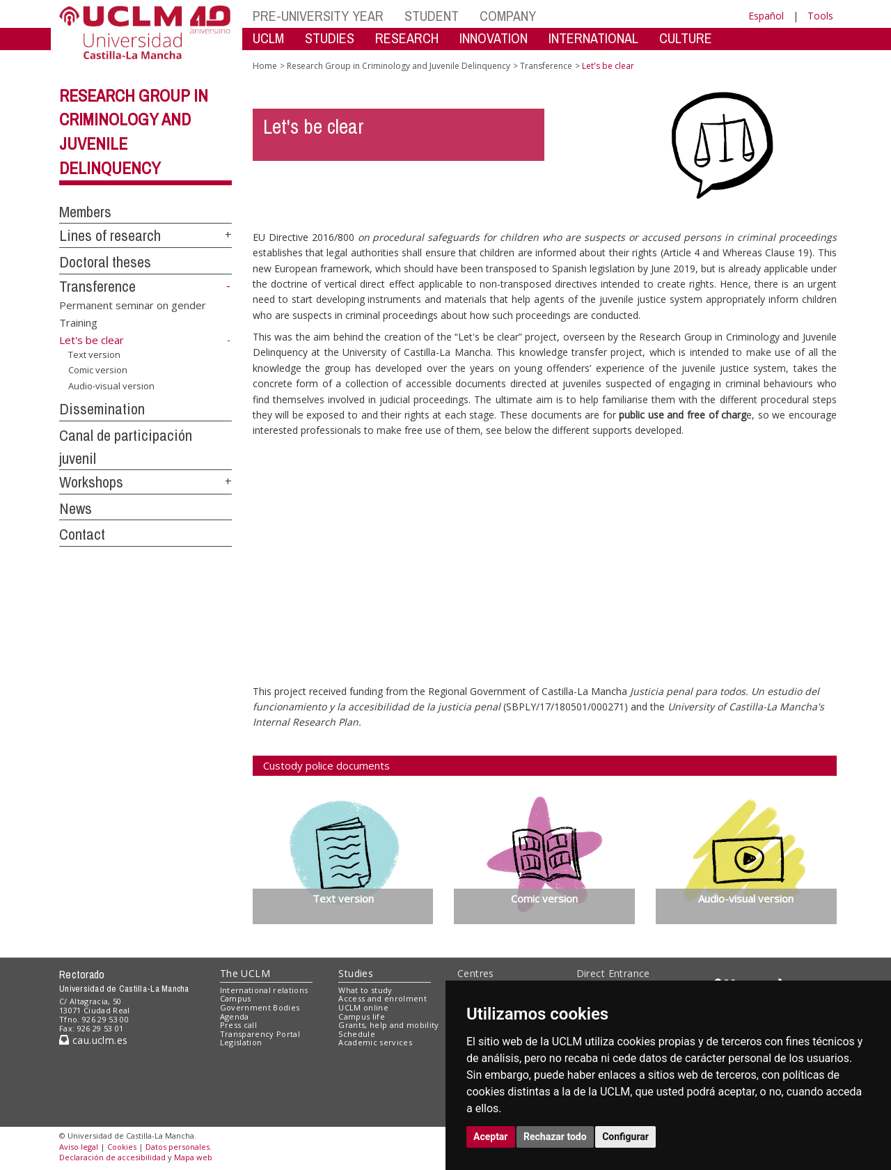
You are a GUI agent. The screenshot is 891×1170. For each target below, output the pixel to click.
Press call (238, 1025)
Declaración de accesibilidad (112, 1157)
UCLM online (363, 1007)
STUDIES (329, 38)
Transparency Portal (260, 1034)
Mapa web (193, 1157)
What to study (365, 990)
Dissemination (102, 408)
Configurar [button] (625, 1136)
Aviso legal (78, 1146)
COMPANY (508, 15)
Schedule (356, 1034)
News (75, 508)
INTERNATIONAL (593, 38)
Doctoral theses (105, 261)
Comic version (97, 370)
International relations (264, 990)
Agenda (234, 1016)
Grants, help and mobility (388, 1025)
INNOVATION (493, 38)
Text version (94, 354)
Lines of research (110, 235)
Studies (355, 973)
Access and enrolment (382, 998)
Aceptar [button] (490, 1136)
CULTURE (685, 38)
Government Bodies (260, 1007)
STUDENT (431, 15)
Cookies (121, 1146)
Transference (97, 286)
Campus (235, 998)
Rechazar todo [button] (555, 1136)
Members (85, 211)
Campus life (361, 1016)
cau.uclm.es (93, 1040)
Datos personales (177, 1146)
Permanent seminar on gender (132, 304)
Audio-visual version (111, 386)
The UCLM (245, 973)
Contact (82, 534)
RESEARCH (407, 38)
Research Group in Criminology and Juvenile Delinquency (398, 66)
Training (78, 322)
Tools (820, 15)
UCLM (268, 38)
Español (766, 15)
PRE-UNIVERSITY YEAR (318, 15)
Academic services (375, 1042)
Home (265, 66)
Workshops (91, 481)
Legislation (241, 1042)
